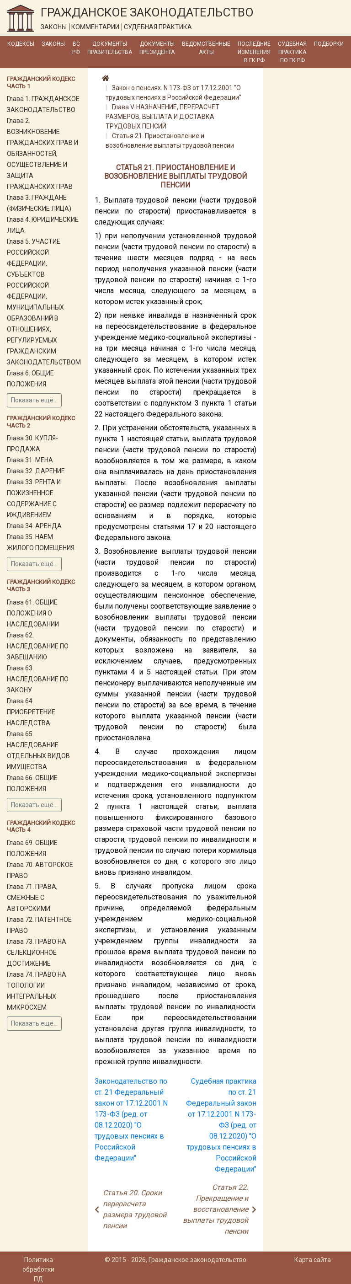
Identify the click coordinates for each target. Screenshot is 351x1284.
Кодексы (20, 44)
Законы (53, 44)
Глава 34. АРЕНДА (34, 526)
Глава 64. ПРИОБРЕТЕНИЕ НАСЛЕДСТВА (31, 712)
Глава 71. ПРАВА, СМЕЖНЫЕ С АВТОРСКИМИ (32, 897)
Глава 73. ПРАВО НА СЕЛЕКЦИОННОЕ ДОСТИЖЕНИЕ (36, 952)
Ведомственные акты (206, 48)
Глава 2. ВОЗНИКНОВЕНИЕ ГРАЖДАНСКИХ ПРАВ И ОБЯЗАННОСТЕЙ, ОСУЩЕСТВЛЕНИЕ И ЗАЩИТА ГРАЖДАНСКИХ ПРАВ (42, 153)
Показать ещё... (34, 400)
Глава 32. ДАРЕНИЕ (36, 471)
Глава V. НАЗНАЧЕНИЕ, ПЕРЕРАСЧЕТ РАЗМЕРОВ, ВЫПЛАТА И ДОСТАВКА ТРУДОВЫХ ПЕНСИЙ (162, 116)
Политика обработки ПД (38, 1269)
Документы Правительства (109, 48)
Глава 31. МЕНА (30, 460)
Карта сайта (312, 1259)
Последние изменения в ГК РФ (254, 52)
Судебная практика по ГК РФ (292, 52)
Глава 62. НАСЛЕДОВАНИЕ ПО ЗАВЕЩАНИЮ (38, 646)
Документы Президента (157, 48)
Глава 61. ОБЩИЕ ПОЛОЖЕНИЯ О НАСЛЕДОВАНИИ (33, 613)
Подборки (329, 44)
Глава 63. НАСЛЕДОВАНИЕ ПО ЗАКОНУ (38, 679)
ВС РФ (76, 48)
